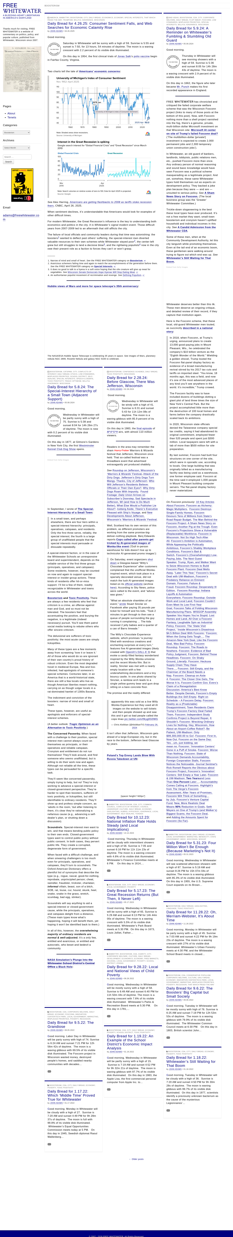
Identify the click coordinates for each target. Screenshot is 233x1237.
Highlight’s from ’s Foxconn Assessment (189, 789)
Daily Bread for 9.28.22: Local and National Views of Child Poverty (132, 971)
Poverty (131, 887)
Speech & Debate (84, 379)
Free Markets (151, 958)
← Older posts (136, 1159)
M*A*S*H (112, 431)
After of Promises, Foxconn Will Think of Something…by (189, 796)
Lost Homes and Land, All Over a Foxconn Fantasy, (190, 619)
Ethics (74, 374)
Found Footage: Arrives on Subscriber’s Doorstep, (127, 495)
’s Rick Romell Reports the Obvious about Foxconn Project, (191, 768)
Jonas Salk (124, 56)
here (113, 587)
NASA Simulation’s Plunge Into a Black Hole (71, 963)
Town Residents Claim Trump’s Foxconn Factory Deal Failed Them (190, 711)
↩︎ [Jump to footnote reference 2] (115, 266)
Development (114, 958)
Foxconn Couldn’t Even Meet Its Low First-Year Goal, (190, 605)
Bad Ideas (174, 17)
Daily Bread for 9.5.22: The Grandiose (71, 1025)
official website (134, 584)
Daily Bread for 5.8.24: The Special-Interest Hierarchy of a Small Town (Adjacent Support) (72, 393)
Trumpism (68, 20)
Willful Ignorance (83, 20)
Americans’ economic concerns (99, 71)
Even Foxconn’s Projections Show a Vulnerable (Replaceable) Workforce (192, 530)
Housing (111, 961)
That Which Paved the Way (201, 985)
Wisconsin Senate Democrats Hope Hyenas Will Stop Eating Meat (101, 272)
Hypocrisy (134, 811)
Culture (123, 809)
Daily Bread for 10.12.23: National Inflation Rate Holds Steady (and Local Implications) (131, 823)
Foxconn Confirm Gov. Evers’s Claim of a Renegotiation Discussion (192, 686)
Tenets (11, 117)
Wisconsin (99, 20)
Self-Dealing (127, 814)
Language (171, 908)
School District (78, 376)
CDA (195, 17)
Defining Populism (132, 275)
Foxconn (206, 20)
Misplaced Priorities (189, 22)
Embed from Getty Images (177, 267)
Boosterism (76, 17)
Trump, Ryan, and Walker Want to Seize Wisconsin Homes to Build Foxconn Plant (191, 566)
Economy (118, 17)
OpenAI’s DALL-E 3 (137, 652)
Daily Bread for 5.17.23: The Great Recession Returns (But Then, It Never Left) (132, 895)
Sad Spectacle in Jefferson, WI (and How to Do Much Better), (131, 502)
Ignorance (145, 811)
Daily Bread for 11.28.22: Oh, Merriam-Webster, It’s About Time (191, 916)
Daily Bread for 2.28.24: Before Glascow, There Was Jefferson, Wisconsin (131, 382)
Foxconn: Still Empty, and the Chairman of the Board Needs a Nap (190, 672)
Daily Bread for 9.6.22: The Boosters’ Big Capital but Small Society (189, 992)
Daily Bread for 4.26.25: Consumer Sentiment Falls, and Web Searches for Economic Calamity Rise (100, 25)
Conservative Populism (198, 975)
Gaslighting (113, 811)
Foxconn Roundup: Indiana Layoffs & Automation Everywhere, (188, 594)
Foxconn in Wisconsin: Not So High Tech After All (189, 537)
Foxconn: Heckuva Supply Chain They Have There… (188, 665)
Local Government (176, 837)
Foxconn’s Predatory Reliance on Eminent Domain (187, 580)
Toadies (139, 814)
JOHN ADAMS (56, 31)
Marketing (192, 837)
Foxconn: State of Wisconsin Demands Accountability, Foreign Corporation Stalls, (188, 757)
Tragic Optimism (73, 381)
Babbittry (64, 17)
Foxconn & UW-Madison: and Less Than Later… (192, 778)
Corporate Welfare (117, 956)
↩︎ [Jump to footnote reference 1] (145, 260)
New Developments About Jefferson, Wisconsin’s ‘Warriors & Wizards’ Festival (132, 516)
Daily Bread (95, 17)
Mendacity (204, 837)
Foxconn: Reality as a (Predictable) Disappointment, (190, 704)
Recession (181, 985)
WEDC (183, 839)
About (11, 113)
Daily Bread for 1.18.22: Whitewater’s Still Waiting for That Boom (191, 1061)
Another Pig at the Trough (194, 526)
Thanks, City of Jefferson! (131, 481)
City (86, 17)
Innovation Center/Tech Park (192, 980)
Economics (107, 17)
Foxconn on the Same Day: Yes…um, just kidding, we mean (189, 743)
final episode (144, 428)
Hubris (124, 811)
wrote (122, 604)
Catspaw (67, 372)
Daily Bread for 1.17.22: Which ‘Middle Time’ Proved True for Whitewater (71, 1095)
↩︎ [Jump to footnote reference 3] (137, 272)
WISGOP (202, 839)
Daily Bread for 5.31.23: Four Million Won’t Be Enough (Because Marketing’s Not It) (191, 847)
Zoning (120, 963)
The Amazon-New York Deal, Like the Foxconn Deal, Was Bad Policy (192, 640)
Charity (142, 954)
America (54, 17)
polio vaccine (142, 56)
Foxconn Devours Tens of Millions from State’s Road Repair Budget (189, 516)
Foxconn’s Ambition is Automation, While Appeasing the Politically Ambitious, (189, 545)
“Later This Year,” (185, 572)
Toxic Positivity (56, 381)
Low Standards (86, 374)
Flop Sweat (195, 20)
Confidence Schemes (133, 372)
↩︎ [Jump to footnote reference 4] (144, 275)
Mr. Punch (183, 86)
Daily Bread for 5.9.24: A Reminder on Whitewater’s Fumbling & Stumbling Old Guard (189, 34)
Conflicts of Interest (127, 807)
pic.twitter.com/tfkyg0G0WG (141, 719)
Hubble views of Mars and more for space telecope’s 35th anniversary (93, 286)
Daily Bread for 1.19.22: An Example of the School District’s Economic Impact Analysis (130, 1042)
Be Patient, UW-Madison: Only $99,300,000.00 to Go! (188, 732)
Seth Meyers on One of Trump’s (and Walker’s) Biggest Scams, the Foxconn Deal (191, 810)
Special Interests (134, 17)
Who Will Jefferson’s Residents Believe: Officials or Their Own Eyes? (130, 484)
